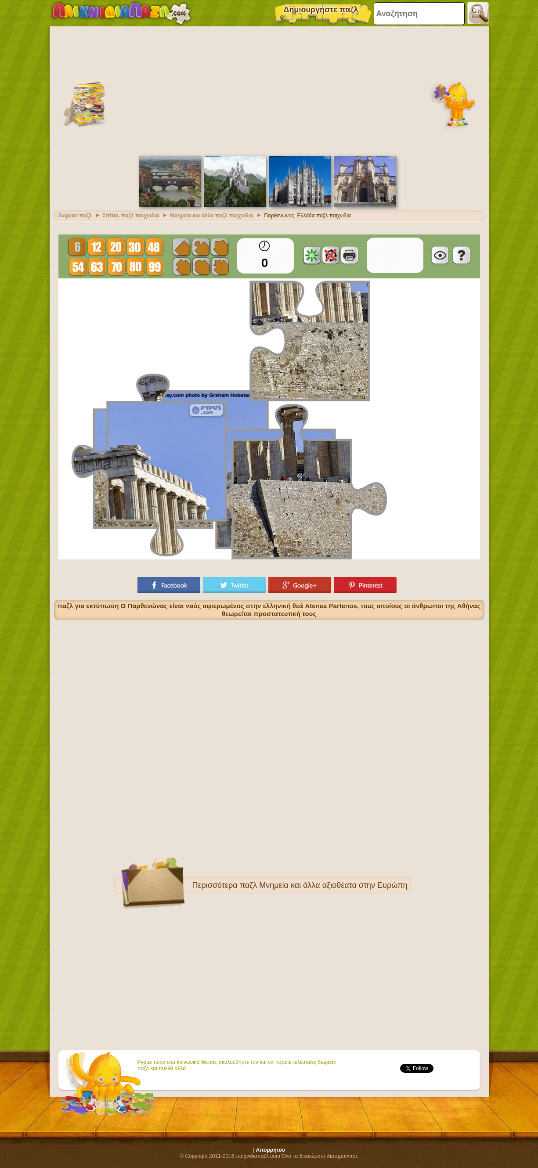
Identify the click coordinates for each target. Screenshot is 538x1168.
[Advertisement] (269, 90)
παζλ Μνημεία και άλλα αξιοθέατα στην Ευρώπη (324, 885)
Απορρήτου (270, 1150)
